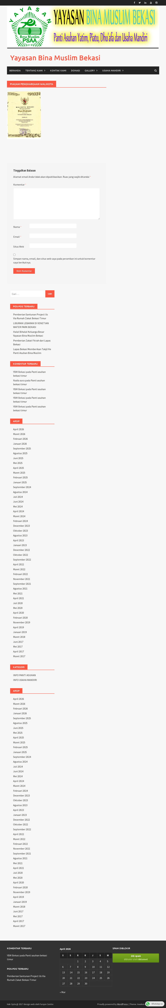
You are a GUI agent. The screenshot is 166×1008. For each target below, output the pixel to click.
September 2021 (22, 583)
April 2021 (18, 598)
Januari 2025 (20, 482)
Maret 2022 (19, 569)
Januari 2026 (20, 443)
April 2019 (18, 627)
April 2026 (18, 429)
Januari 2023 (20, 545)
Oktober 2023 (20, 530)
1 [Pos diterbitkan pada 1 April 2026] (77, 961)
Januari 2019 (20, 632)
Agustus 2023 (20, 535)
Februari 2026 (20, 438)
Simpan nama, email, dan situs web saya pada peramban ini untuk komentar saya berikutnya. (54, 260)
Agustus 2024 (20, 491)
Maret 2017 (19, 656)
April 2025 (18, 467)
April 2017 (18, 651)
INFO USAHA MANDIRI (25, 679)
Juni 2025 (18, 458)
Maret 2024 (19, 516)
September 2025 (22, 448)
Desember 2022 (21, 549)
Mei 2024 (18, 506)
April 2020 (18, 612)
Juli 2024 (18, 496)
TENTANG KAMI (34, 70)
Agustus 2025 (20, 453)
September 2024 (22, 487)
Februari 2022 (20, 574)
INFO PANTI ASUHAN (24, 675)
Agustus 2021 (20, 588)
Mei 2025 (18, 462)
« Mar (62, 992)
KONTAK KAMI (58, 70)
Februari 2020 (20, 617)
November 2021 (21, 578)
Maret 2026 (19, 434)
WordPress (122, 1004)
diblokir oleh (136, 957)
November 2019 (21, 622)
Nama (17, 226)
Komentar (19, 184)
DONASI (75, 70)
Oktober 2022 (20, 554)
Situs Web (18, 246)
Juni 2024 (18, 501)
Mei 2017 (18, 646)
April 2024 (18, 511)
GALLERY (90, 70)
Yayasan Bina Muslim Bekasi (55, 57)
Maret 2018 (19, 636)
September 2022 (22, 559)
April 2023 (18, 540)
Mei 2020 (18, 607)
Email (17, 236)
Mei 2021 (18, 593)
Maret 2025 (19, 472)
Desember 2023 (21, 525)
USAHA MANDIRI (111, 70)
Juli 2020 (18, 603)
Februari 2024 (20, 521)
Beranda (15, 70)
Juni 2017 (18, 641)
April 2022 (18, 564)
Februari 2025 (20, 477)
